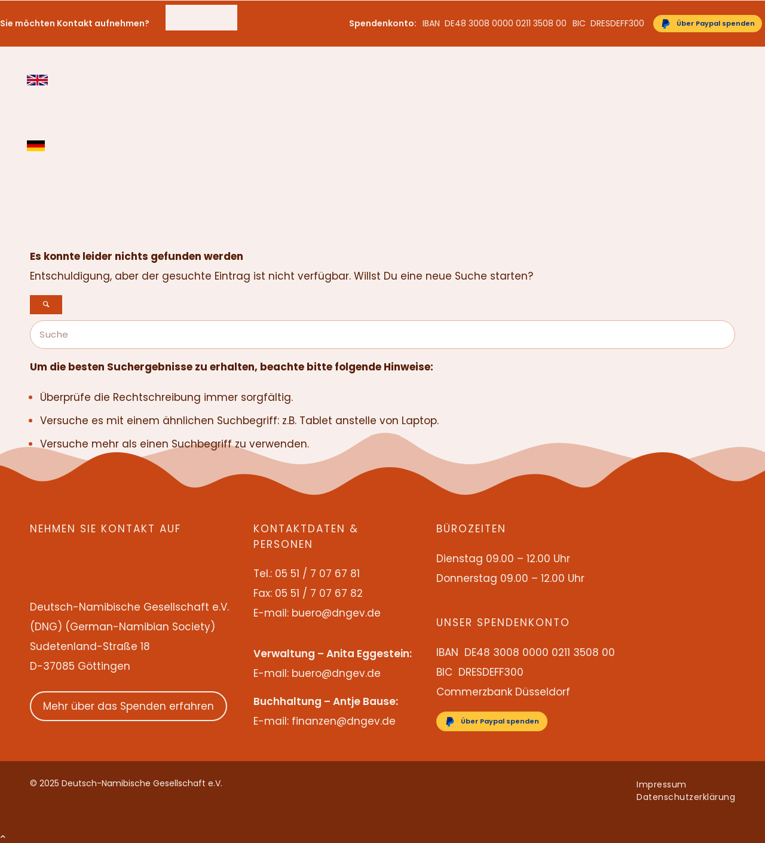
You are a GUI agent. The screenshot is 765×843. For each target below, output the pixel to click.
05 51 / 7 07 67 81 (201, 11)
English (37, 80)
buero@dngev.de (201, 23)
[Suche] (382, 334)
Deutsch (37, 145)
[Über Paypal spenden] (707, 23)
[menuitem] (201, 11)
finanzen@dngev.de (344, 721)
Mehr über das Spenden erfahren (128, 706)
